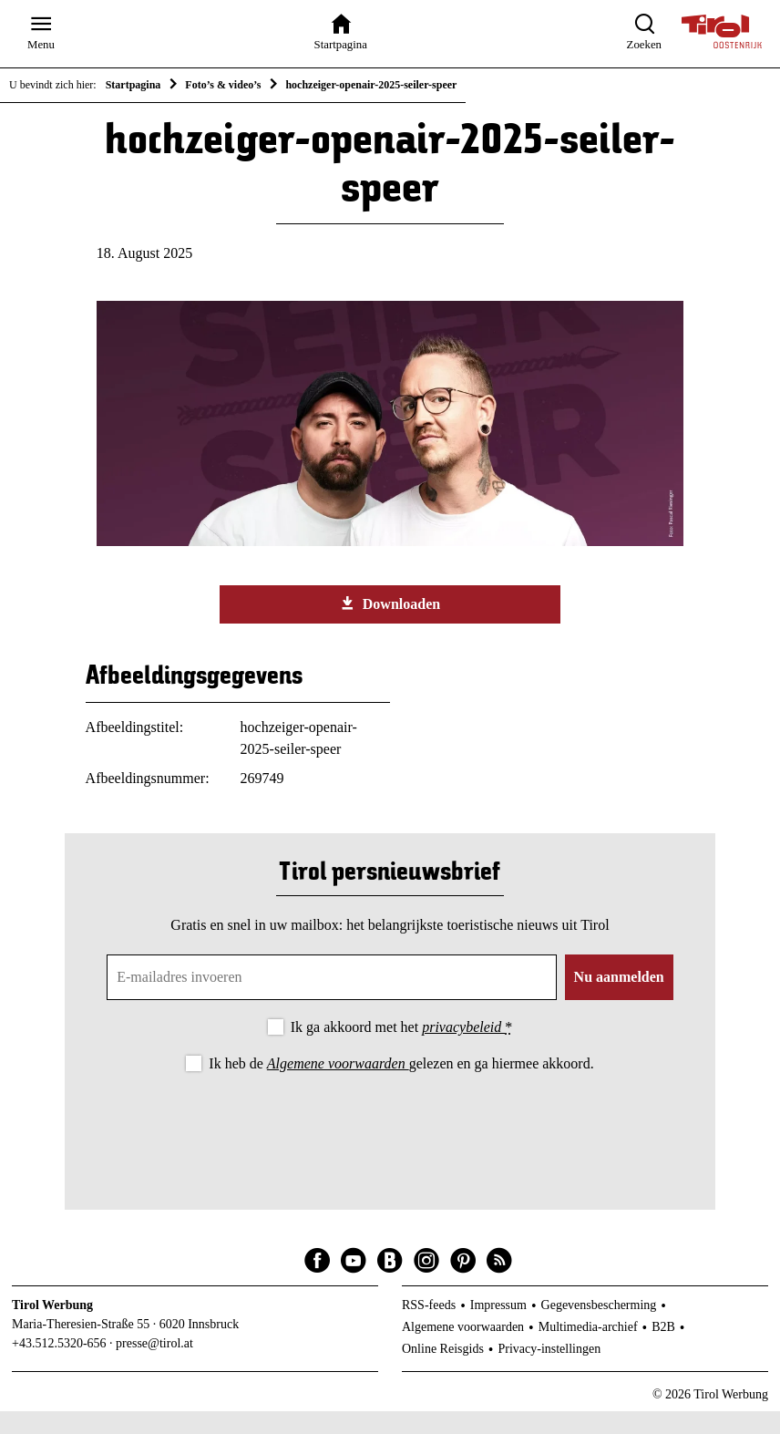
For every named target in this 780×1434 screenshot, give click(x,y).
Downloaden (390, 625)
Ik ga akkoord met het (401, 1049)
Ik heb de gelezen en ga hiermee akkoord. (401, 1085)
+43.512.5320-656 (59, 1366)
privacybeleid (463, 1049)
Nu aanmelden (619, 999)
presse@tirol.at (154, 1366)
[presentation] (390, 1148)
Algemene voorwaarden (338, 1085)
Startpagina (133, 84)
